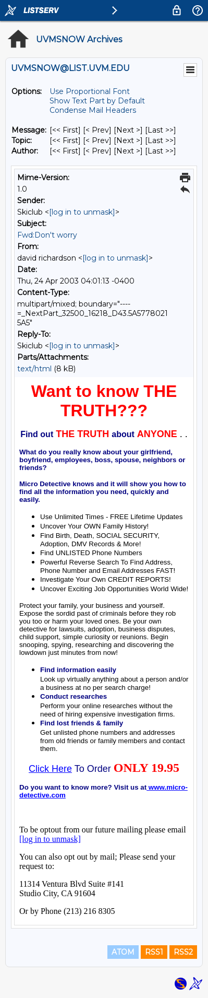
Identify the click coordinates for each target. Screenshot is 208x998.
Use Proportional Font (90, 91)
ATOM (123, 952)
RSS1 (154, 952)
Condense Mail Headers (93, 110)
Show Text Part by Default (97, 100)
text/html (34, 368)
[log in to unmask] (82, 212)
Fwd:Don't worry (47, 235)
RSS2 (183, 952)
